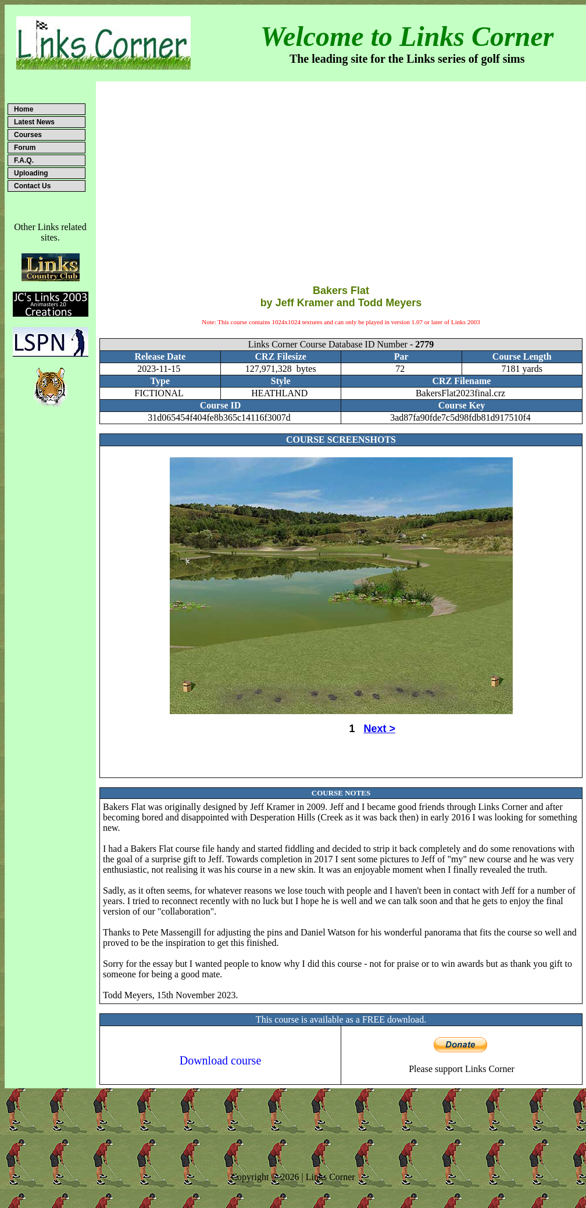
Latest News (34, 122)
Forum (24, 148)
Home (23, 109)
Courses (28, 135)
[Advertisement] (341, 173)
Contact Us (32, 186)
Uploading (31, 173)
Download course (221, 1060)
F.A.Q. (24, 160)
